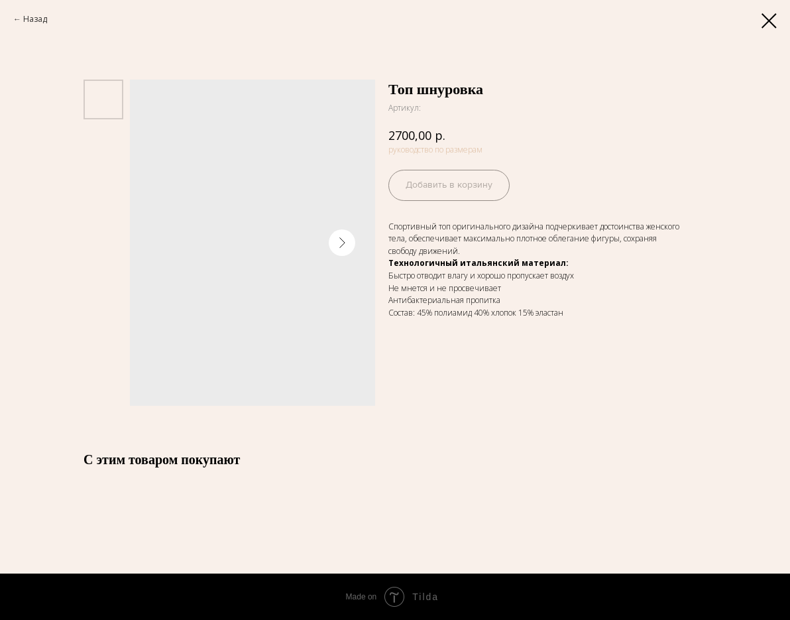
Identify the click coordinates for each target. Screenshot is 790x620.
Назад (35, 19)
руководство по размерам (435, 149)
